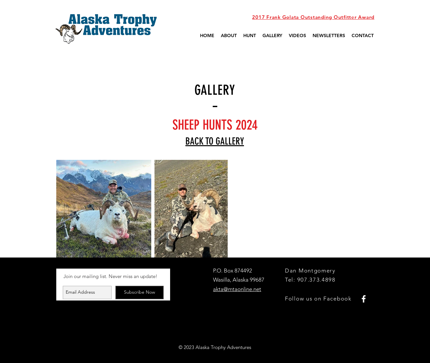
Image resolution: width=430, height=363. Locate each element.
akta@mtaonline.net (237, 289)
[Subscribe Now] (139, 292)
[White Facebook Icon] (364, 299)
